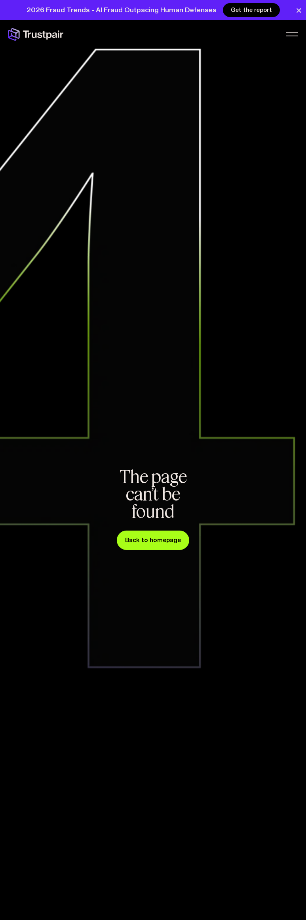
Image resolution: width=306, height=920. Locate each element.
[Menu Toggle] (291, 35)
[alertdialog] (153, 10)
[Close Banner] (299, 11)
